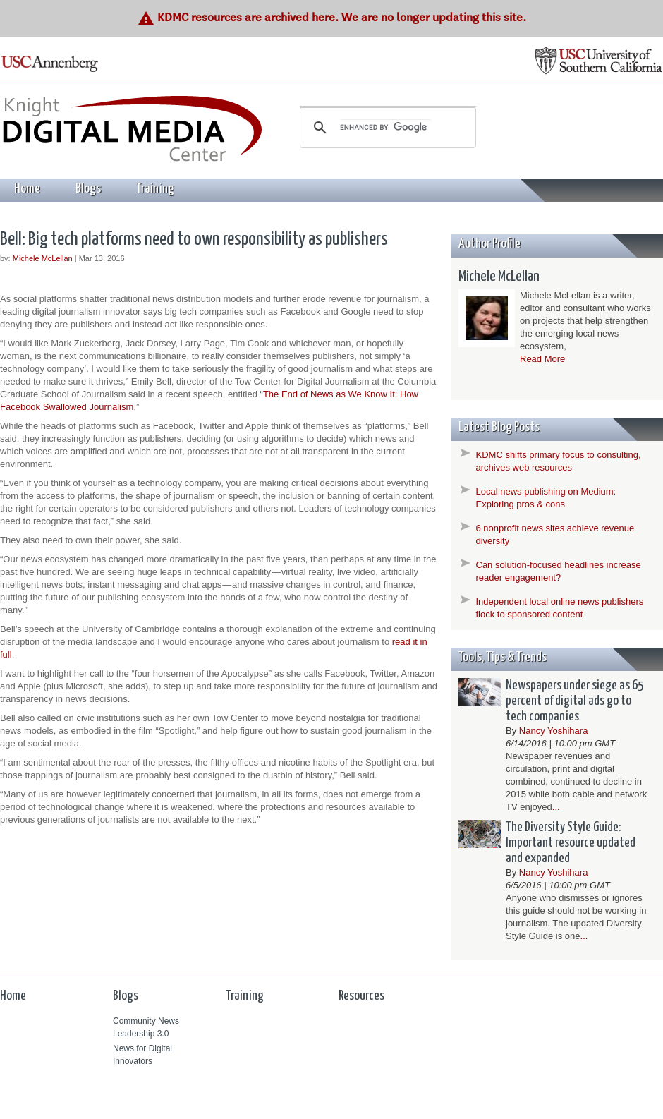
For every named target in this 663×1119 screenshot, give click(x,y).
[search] (386, 127)
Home (27, 188)
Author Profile (489, 243)
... (556, 807)
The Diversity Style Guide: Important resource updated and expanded (570, 843)
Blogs (88, 188)
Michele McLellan (43, 258)
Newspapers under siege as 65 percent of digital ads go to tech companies (574, 701)
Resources (361, 996)
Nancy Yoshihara (553, 730)
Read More (542, 358)
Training (155, 188)
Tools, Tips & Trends (502, 657)
